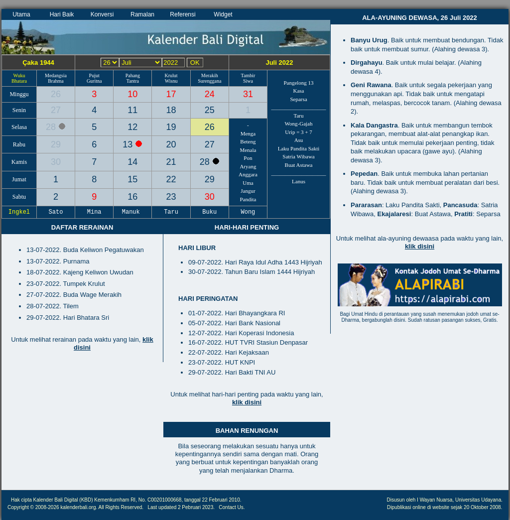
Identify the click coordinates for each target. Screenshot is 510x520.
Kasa (298, 91)
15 (132, 179)
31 (248, 94)
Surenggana (209, 81)
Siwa (248, 81)
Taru (299, 116)
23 (171, 197)
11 (132, 110)
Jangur (248, 191)
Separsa (298, 99)
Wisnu (171, 81)
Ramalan (142, 14)
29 (56, 144)
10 (132, 94)
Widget (223, 14)
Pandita (248, 199)
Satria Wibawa (298, 156)
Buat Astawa (299, 165)
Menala (248, 150)
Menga (248, 133)
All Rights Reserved (120, 507)
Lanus (298, 181)
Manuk (133, 212)
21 (171, 162)
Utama (21, 14)
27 (56, 110)
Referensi (182, 14)
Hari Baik (62, 14)
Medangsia (56, 75)
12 (132, 127)
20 (171, 144)
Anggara (248, 174)
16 (132, 197)
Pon (248, 158)
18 (171, 110)
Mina (94, 212)
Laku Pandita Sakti (299, 148)
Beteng (247, 141)
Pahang (133, 75)
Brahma (56, 81)
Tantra (133, 81)
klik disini (246, 402)
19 (171, 127)
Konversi (102, 14)
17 (171, 94)
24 (210, 94)
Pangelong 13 (298, 83)
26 (56, 94)
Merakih (209, 75)
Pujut (94, 75)
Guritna (94, 81)
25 (210, 110)
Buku (209, 212)
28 (52, 127)
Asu (298, 140)
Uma (248, 183)
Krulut (170, 75)
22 (171, 179)
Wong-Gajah (299, 124)
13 (129, 144)
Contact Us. (232, 507)
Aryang (248, 166)
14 (132, 162)
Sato (55, 212)
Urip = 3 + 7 (298, 132)
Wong (248, 212)
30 (56, 162)
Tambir (248, 75)
